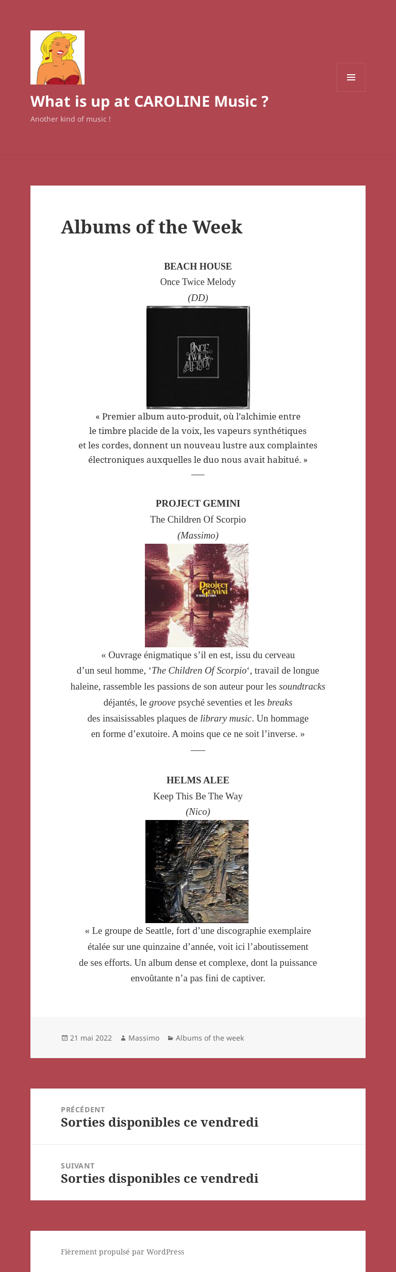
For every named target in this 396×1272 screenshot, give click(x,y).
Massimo (143, 1038)
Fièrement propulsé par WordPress (122, 1252)
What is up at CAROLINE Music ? (149, 101)
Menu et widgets (351, 91)
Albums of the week (210, 1038)
